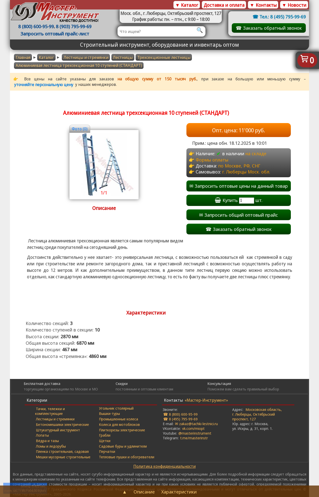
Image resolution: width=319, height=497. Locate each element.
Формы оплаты (212, 160)
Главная (23, 57)
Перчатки (107, 451)
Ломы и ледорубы (51, 446)
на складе (255, 153)
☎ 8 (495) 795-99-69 (180, 418)
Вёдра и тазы (47, 440)
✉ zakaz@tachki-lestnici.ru (196, 423)
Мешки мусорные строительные (63, 456)
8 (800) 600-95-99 (36, 26)
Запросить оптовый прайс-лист (54, 33)
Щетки (104, 440)
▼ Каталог (186, 5)
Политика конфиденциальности (164, 466)
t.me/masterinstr (194, 437)
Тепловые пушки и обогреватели (126, 456)
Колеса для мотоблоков (119, 424)
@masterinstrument (194, 433)
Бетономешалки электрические (62, 424)
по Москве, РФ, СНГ (239, 166)
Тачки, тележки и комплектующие (50, 411)
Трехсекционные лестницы (163, 57)
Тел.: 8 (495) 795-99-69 (282, 16)
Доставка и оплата (224, 5)
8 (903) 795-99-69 (73, 26)
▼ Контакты (263, 5)
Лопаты (42, 435)
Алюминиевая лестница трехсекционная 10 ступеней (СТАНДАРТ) (79, 65)
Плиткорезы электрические (122, 429)
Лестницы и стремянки (86, 57)
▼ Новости (294, 5)
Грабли (104, 435)
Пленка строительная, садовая (62, 451)
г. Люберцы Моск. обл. (246, 171)
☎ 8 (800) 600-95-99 (180, 414)
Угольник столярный (116, 408)
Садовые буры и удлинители (123, 446)
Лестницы (123, 57)
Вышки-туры (109, 413)
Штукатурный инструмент (58, 429)
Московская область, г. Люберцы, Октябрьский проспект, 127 (257, 414)
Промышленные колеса (118, 418)
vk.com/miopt (193, 428)
